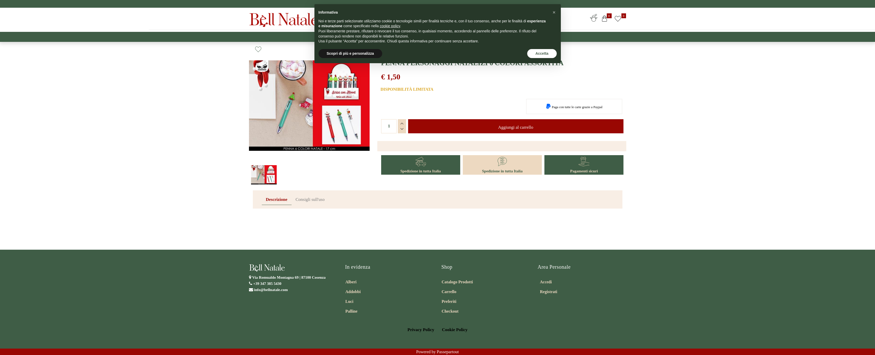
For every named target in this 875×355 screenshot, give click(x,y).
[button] (309, 111)
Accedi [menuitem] (546, 282)
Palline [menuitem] (351, 311)
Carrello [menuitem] (449, 291)
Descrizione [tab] (276, 199)
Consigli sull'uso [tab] (310, 199)
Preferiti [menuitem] (449, 301)
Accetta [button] (542, 53)
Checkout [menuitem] (450, 311)
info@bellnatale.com (271, 290)
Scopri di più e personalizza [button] (350, 53)
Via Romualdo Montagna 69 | (289, 277)
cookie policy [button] (390, 26)
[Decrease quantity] (402, 129)
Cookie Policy (455, 329)
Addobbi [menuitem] (353, 291)
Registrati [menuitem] (548, 291)
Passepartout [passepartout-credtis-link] (448, 351)
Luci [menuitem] (349, 301)
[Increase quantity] (402, 123)
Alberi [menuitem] (351, 282)
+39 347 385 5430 (267, 284)
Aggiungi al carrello (515, 127)
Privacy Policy (421, 329)
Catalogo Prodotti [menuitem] (457, 282)
